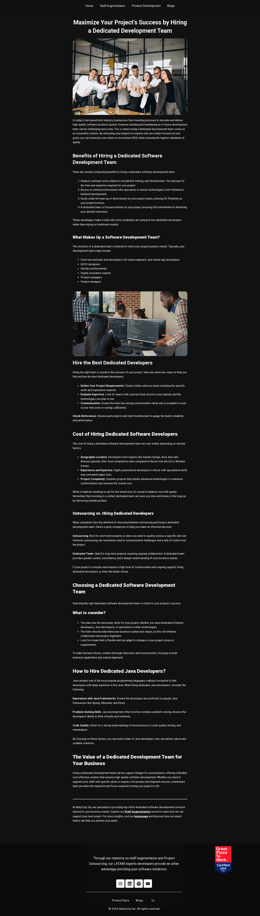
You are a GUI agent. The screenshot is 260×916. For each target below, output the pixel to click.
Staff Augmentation (112, 6)
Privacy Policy (120, 900)
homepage (141, 815)
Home (89, 6)
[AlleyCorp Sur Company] (29, 6)
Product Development (146, 6)
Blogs (171, 6)
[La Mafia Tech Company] (236, 6)
